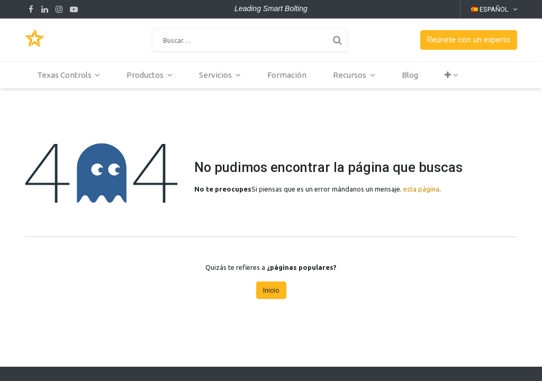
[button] (468, 40)
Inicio (271, 290)
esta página (421, 189)
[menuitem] (288, 75)
